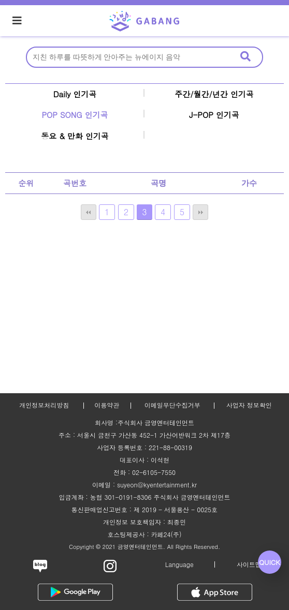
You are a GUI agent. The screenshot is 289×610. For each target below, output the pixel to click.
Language (179, 564)
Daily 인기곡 (75, 93)
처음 (88, 212)
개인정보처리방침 (44, 404)
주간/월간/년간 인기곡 (214, 93)
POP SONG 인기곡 (74, 114)
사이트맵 (249, 564)
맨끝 (200, 212)
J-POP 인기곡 (214, 114)
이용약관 (106, 404)
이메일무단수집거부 (172, 404)
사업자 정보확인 (249, 404)
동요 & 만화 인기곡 (75, 135)
